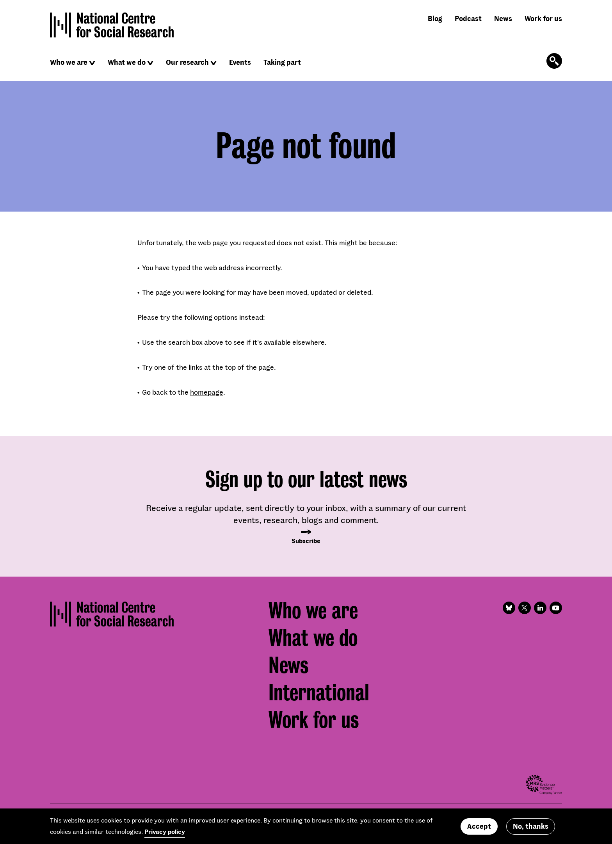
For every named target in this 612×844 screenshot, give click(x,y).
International (319, 692)
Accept (479, 826)
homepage (206, 392)
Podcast (468, 18)
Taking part (282, 62)
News (503, 18)
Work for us (543, 18)
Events (240, 62)
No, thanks (530, 826)
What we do (127, 62)
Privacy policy (164, 831)
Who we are (68, 62)
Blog (435, 18)
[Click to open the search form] (554, 61)
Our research (187, 62)
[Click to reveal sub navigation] (92, 63)
